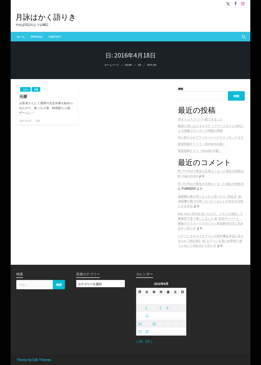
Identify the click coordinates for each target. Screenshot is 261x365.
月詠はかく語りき (45, 16)
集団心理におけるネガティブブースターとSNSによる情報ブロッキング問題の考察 (211, 128)
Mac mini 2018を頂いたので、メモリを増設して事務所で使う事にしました (210, 216)
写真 (36, 89)
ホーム (21, 36)
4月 (139, 65)
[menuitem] (20, 36)
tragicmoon (190, 176)
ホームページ (111, 65)
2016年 (128, 65)
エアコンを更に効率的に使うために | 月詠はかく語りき (210, 243)
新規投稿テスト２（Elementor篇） (202, 143)
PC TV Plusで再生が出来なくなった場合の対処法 (211, 171)
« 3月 (139, 341)
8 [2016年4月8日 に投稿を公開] (167, 307)
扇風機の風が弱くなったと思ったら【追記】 (208, 196)
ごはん (25, 89)
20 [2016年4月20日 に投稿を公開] (154, 323)
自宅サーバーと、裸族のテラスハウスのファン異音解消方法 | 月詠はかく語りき (210, 223)
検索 (180, 89)
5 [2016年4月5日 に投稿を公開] (146, 307)
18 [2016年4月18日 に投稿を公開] (140, 323)
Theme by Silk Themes (33, 359)
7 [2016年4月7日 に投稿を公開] (160, 307)
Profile (36, 36)
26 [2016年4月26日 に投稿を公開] (147, 331)
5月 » (148, 341)
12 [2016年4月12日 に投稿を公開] (147, 315)
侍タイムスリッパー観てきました (200, 119)
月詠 (38, 120)
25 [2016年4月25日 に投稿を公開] (140, 331)
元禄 (25, 96)
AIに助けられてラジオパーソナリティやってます (211, 137)
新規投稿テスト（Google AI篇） (199, 150)
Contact (55, 36)
